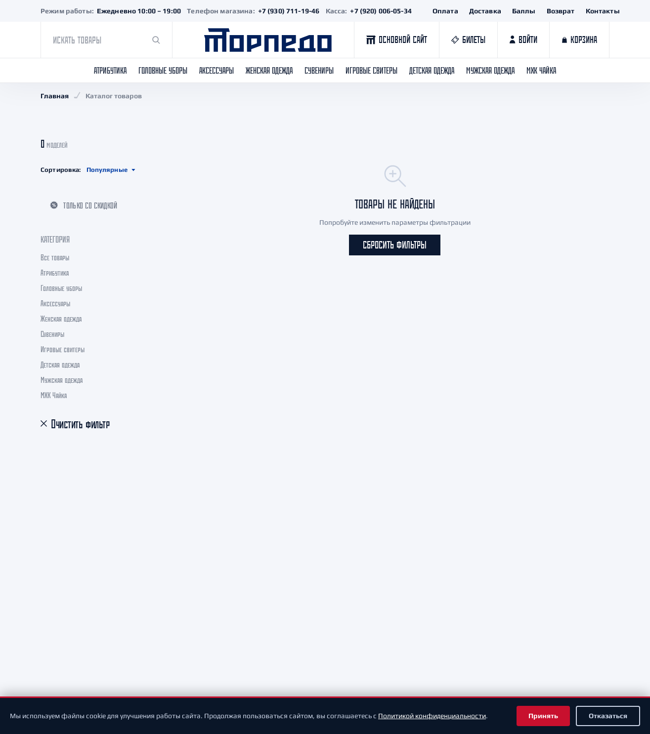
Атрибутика (110, 70)
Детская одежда (431, 70)
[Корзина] (579, 40)
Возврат (561, 11)
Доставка (485, 11)
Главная (55, 96)
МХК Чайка (541, 70)
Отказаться (608, 716)
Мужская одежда (490, 70)
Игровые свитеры (371, 70)
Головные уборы (162, 70)
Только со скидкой (83, 205)
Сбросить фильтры (395, 245)
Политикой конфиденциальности (432, 716)
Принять (543, 716)
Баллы (524, 11)
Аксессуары (216, 70)
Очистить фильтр (80, 424)
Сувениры (319, 70)
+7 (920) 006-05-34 (381, 11)
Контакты (603, 11)
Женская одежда (269, 70)
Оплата (445, 11)
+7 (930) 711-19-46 (289, 11)
